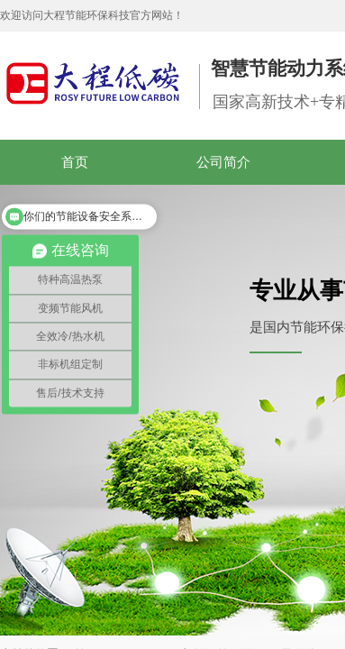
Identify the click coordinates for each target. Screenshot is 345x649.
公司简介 (223, 162)
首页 (74, 162)
